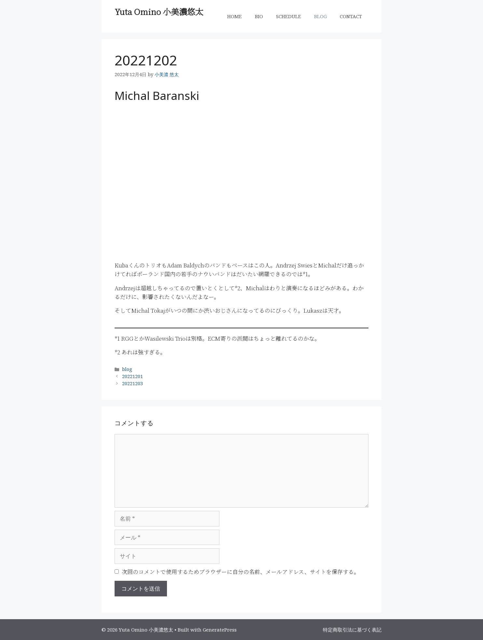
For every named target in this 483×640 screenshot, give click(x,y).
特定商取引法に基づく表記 (352, 629)
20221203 (132, 383)
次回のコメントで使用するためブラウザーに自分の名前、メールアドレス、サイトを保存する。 (240, 571)
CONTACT (351, 16)
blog (127, 369)
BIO (259, 16)
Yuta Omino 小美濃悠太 (159, 11)
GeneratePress (220, 629)
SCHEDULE (288, 16)
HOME (234, 16)
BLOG (320, 16)
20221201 (132, 376)
